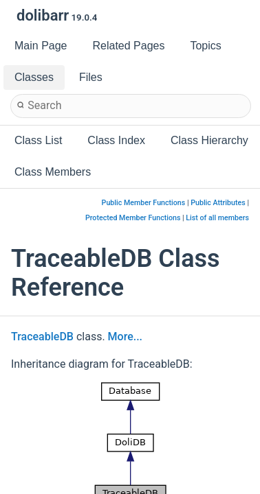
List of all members (217, 217)
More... (125, 336)
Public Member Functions (144, 202)
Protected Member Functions (133, 217)
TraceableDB (42, 336)
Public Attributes (218, 202)
